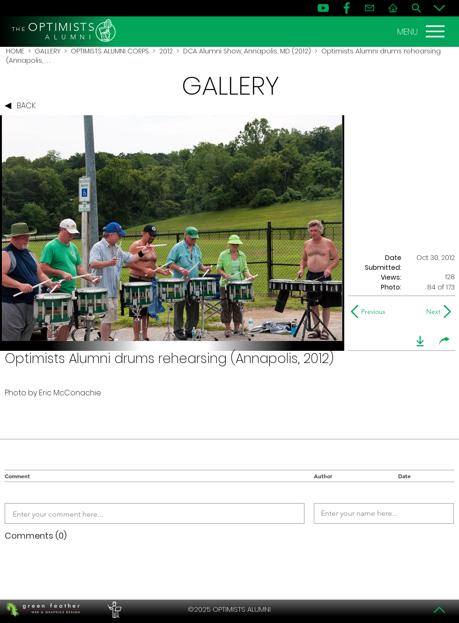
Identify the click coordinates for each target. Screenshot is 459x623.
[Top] (439, 609)
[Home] (393, 8)
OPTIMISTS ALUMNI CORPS (110, 51)
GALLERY (47, 51)
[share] (444, 341)
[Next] (431, 311)
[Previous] (370, 311)
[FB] (347, 8)
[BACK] (22, 105)
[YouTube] (323, 8)
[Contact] (370, 8)
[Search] (416, 8)
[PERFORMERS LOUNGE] (113, 609)
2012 (166, 51)
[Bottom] (439, 8)
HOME (15, 51)
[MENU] (422, 31)
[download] (420, 341)
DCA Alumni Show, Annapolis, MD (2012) (247, 51)
